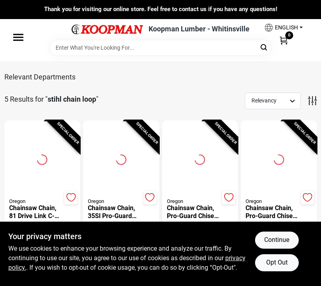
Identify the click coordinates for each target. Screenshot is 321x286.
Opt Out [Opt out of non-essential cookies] (277, 262)
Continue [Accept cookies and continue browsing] (276, 239)
